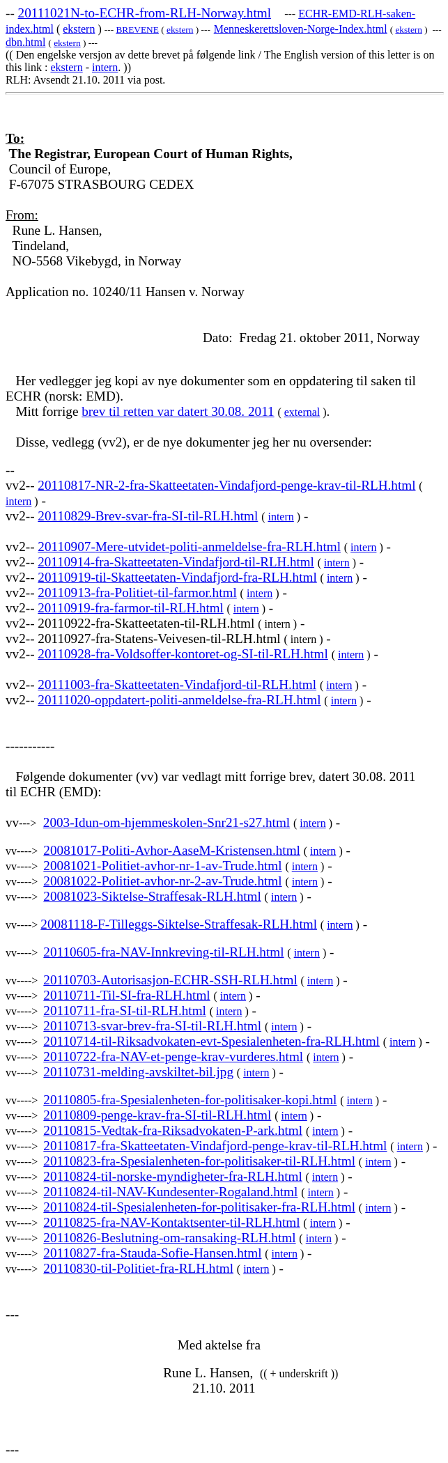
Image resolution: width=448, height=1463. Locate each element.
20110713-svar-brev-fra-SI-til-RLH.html (152, 1026)
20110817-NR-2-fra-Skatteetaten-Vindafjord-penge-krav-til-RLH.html (226, 485)
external (302, 412)
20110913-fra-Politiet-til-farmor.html (137, 592)
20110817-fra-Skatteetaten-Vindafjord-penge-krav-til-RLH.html (215, 1145)
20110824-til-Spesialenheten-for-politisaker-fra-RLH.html (199, 1207)
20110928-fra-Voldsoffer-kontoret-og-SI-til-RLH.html (183, 654)
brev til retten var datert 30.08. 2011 (178, 411)
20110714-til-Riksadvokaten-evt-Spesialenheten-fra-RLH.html (211, 1041)
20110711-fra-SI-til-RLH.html (124, 1010)
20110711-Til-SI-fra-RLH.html (126, 995)
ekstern (79, 29)
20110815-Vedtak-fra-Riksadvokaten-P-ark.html (172, 1130)
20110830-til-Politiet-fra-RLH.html (138, 1268)
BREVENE (137, 29)
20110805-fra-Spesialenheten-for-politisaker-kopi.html (190, 1099)
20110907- (66, 546)
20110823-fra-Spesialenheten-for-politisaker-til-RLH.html (199, 1161)
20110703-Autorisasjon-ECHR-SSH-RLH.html (170, 980)
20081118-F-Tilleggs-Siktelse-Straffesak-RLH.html (178, 924)
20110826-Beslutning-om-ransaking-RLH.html (169, 1237)
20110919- (66, 577)
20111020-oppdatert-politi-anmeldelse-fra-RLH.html (179, 699)
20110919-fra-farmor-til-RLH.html (130, 608)
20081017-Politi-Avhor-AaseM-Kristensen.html (171, 850)
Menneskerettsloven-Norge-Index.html (300, 29)
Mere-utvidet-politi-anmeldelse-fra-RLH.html (218, 546)
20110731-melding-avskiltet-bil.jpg (138, 1072)
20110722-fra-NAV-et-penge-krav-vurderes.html (173, 1056)
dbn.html (25, 42)
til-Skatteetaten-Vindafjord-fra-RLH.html (206, 577)
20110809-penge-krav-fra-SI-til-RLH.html (157, 1115)
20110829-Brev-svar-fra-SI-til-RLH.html (148, 516)
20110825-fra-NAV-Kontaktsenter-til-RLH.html (171, 1222)
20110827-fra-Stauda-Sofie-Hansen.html (152, 1253)
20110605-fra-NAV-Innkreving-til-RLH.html (163, 952)
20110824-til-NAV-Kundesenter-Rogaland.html (170, 1191)
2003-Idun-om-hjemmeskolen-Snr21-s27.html (166, 822)
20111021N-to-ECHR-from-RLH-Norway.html (144, 13)
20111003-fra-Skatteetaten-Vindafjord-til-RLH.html (177, 684)
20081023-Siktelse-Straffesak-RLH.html (152, 896)
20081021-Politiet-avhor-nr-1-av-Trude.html (162, 865)
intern (105, 67)
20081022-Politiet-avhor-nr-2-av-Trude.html (162, 881)
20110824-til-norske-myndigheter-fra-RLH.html (172, 1176)
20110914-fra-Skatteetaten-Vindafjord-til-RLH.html (176, 562)
